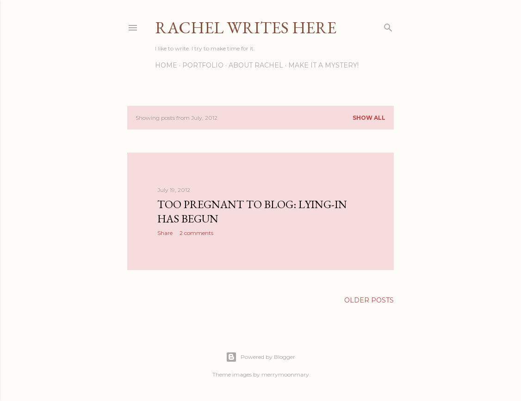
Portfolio (202, 65)
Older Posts (369, 300)
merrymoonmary (285, 374)
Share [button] (165, 232)
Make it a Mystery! (323, 65)
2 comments (196, 232)
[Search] (388, 26)
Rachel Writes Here (245, 27)
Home (166, 65)
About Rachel (256, 65)
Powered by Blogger (260, 357)
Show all (369, 117)
